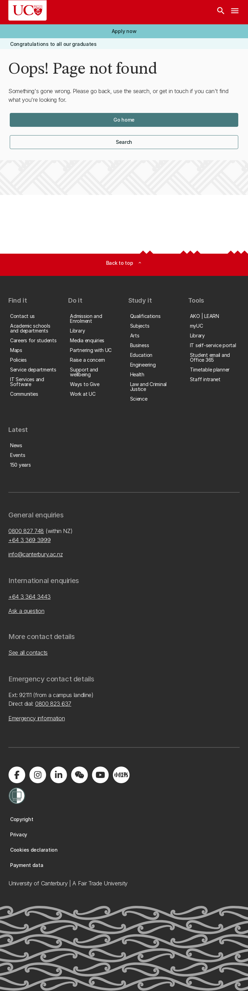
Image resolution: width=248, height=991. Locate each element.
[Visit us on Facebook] (16, 775)
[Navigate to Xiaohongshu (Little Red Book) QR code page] (121, 775)
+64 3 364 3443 (29, 596)
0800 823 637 (53, 703)
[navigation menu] (235, 12)
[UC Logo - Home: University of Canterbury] (27, 10)
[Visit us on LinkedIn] (58, 775)
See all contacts (28, 652)
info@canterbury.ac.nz (35, 554)
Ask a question (26, 610)
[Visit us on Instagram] (37, 775)
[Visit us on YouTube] (100, 775)
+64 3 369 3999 (29, 540)
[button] (124, 31)
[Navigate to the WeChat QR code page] (79, 775)
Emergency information (36, 718)
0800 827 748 (26, 530)
